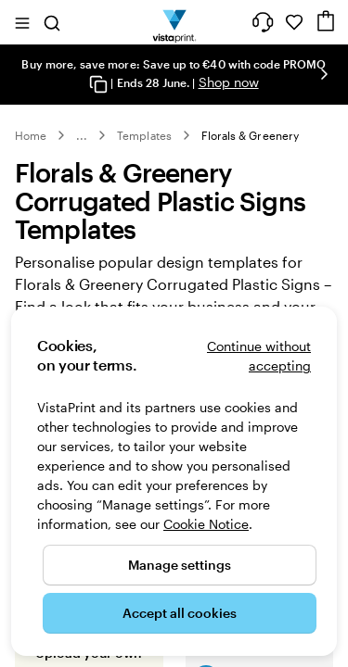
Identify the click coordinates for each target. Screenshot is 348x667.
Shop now (229, 82)
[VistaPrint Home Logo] (174, 22)
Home (30, 135)
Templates (144, 135)
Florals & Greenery (250, 135)
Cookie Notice (206, 524)
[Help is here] (262, 22)
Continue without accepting (259, 355)
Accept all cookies (179, 613)
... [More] (81, 135)
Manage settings (179, 565)
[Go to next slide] (323, 74)
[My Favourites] (294, 22)
